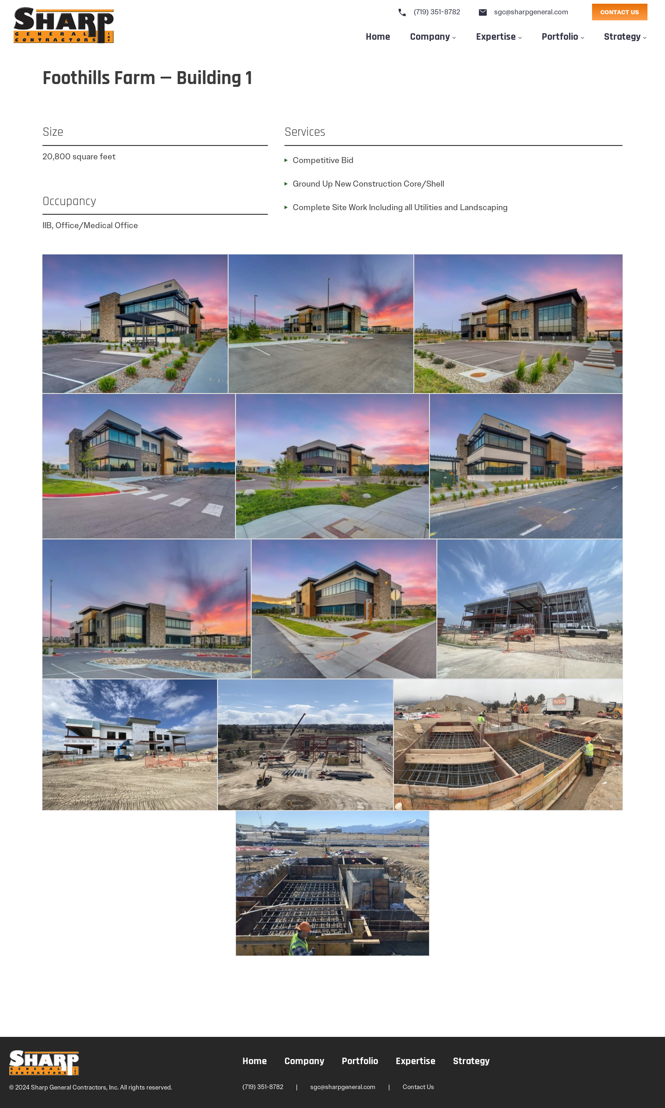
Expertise (496, 35)
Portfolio (560, 35)
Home (378, 35)
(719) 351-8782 (429, 12)
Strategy (622, 35)
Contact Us (418, 1087)
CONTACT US (619, 12)
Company (430, 35)
